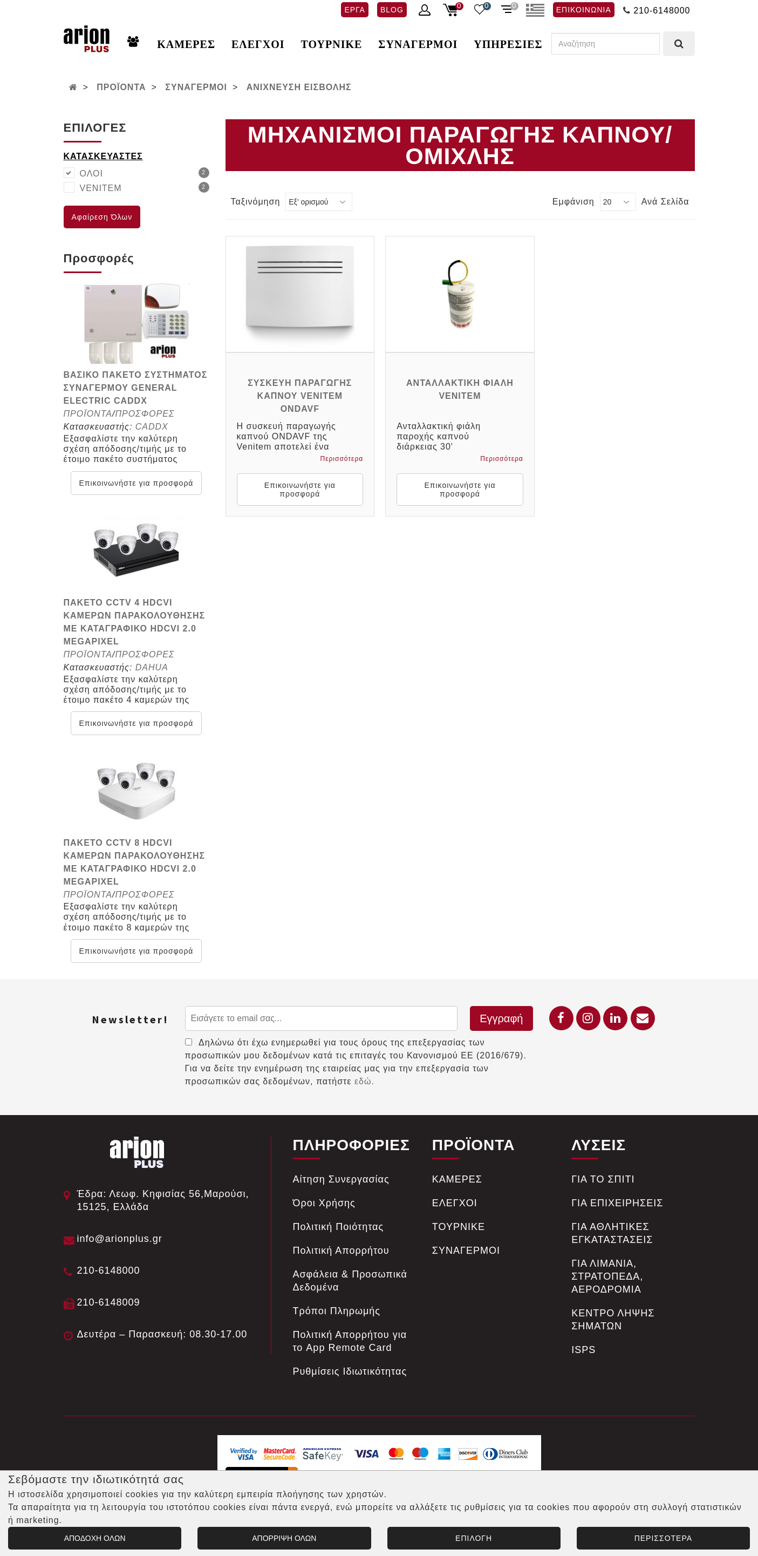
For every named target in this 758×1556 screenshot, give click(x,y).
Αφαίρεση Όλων (102, 217)
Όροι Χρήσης (324, 1203)
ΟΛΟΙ (144, 172)
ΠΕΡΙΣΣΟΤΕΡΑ (663, 1538)
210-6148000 (661, 10)
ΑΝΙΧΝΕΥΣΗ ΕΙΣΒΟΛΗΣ (299, 87)
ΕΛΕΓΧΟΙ (258, 44)
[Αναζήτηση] (605, 44)
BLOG (392, 9)
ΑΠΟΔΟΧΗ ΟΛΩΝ (95, 1538)
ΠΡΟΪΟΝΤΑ (121, 87)
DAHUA (151, 667)
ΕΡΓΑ (354, 9)
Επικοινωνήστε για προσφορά (136, 483)
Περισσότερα (341, 459)
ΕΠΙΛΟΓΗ (473, 1538)
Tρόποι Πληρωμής (337, 1311)
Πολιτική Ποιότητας (338, 1226)
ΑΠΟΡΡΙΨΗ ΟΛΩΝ (284, 1538)
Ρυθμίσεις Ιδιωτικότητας (350, 1371)
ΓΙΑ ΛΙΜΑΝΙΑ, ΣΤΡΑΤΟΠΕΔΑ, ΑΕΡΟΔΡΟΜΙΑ (607, 1276)
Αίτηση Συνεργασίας (341, 1179)
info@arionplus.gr (119, 1238)
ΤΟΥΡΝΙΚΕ (332, 44)
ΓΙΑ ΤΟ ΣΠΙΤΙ (602, 1179)
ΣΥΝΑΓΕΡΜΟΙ (417, 44)
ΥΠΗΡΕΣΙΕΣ (508, 44)
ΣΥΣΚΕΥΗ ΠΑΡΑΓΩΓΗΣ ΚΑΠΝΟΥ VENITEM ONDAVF (300, 395)
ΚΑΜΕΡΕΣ (186, 44)
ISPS (583, 1349)
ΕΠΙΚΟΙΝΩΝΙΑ (583, 9)
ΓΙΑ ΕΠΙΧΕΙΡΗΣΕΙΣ (617, 1203)
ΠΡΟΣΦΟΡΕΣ (144, 413)
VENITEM (144, 187)
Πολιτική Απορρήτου (341, 1250)
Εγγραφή (501, 1018)
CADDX (151, 426)
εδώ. (364, 1081)
